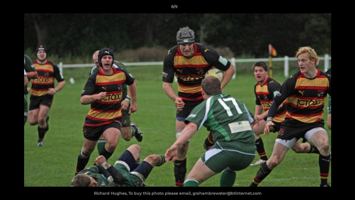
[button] (331, 8)
